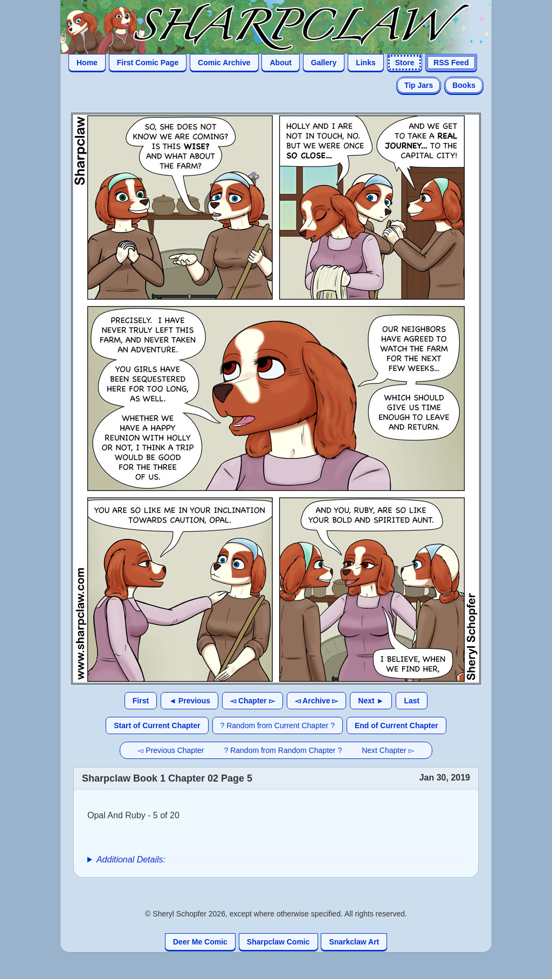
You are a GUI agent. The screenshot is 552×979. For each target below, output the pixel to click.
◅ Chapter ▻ (252, 700)
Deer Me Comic (200, 941)
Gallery (323, 62)
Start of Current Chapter (157, 725)
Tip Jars (418, 85)
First (141, 700)
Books (463, 85)
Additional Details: (130, 859)
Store (405, 62)
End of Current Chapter (396, 725)
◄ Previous (189, 700)
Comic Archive (224, 62)
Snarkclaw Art (354, 941)
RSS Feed (450, 62)
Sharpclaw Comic (278, 941)
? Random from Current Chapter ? (277, 725)
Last (411, 700)
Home (87, 62)
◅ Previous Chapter (170, 750)
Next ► (371, 700)
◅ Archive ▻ (317, 700)
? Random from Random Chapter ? (283, 750)
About (280, 62)
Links (366, 62)
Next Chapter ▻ (388, 750)
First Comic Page (147, 62)
